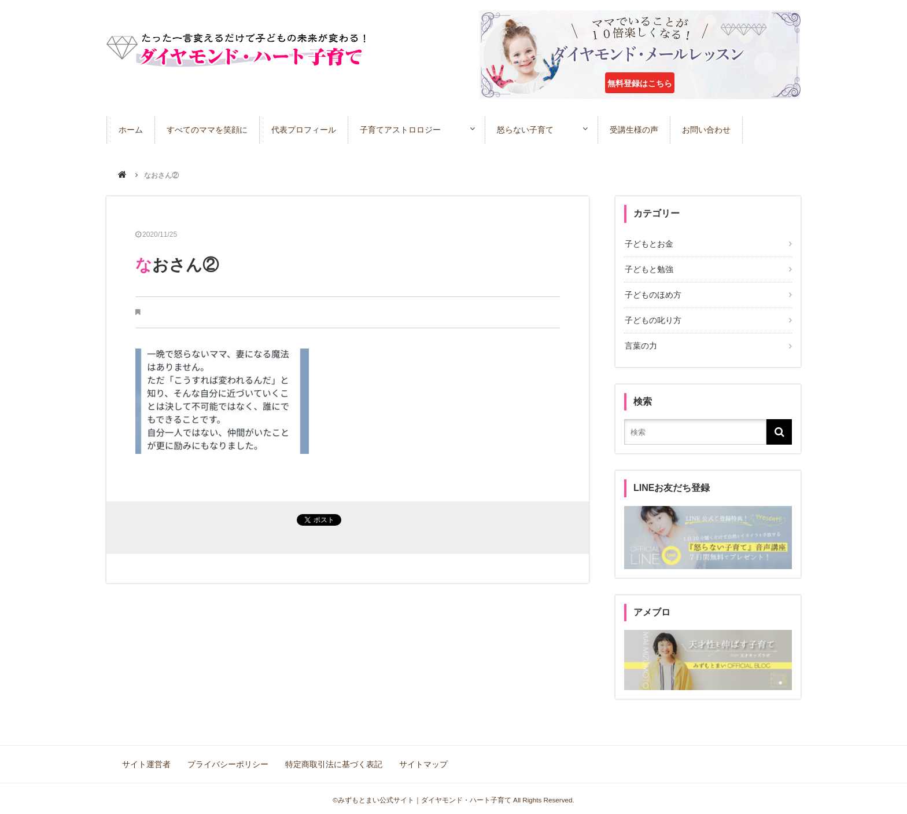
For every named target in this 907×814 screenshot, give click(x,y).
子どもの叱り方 (652, 319)
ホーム (131, 129)
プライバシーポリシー (227, 762)
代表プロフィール (303, 129)
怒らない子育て (527, 129)
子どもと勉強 (648, 269)
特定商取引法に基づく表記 (333, 762)
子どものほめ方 (652, 294)
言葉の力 (640, 344)
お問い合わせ (711, 129)
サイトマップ (422, 762)
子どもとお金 (648, 243)
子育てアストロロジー (400, 129)
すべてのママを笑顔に (207, 129)
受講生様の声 (638, 129)
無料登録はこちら (639, 83)
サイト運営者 (147, 762)
